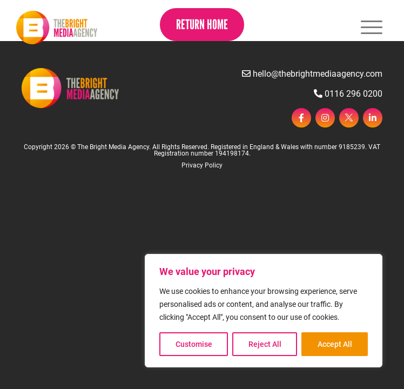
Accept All (335, 344)
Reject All (264, 344)
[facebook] (301, 118)
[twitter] (349, 118)
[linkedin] (372, 118)
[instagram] (325, 118)
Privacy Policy (202, 165)
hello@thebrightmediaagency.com (312, 74)
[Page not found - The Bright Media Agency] (56, 27)
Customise (194, 344)
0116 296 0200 (348, 94)
